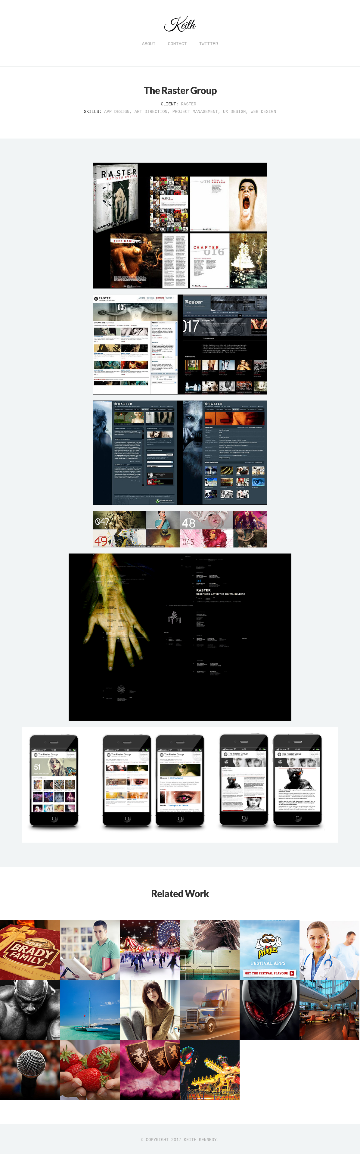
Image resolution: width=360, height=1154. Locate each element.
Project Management (195, 111)
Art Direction (151, 111)
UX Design (234, 111)
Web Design (263, 111)
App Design (116, 111)
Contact (177, 44)
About (148, 44)
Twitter (208, 44)
